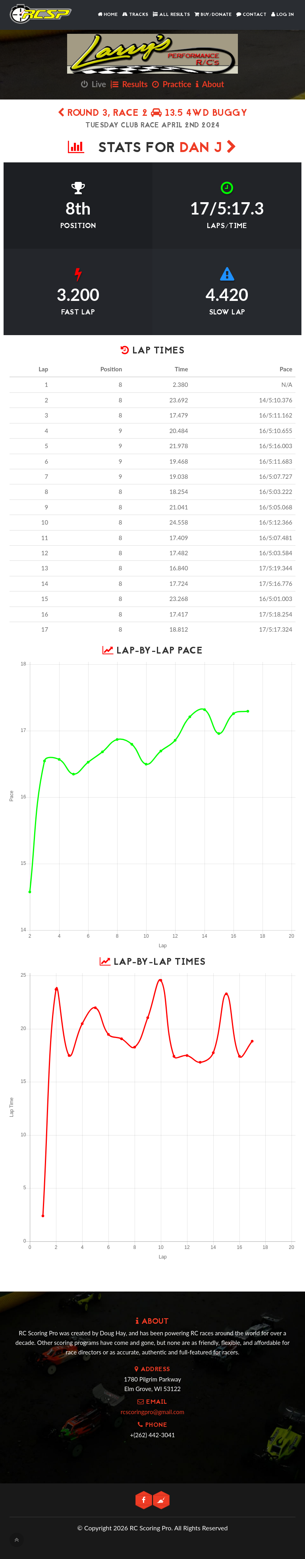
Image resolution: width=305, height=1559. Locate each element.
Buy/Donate (213, 14)
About (210, 84)
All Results (171, 14)
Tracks (135, 14)
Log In (282, 14)
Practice (171, 84)
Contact (251, 14)
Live (93, 84)
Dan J (208, 149)
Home (108, 14)
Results (129, 84)
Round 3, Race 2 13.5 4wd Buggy (152, 113)
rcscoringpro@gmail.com (152, 1411)
